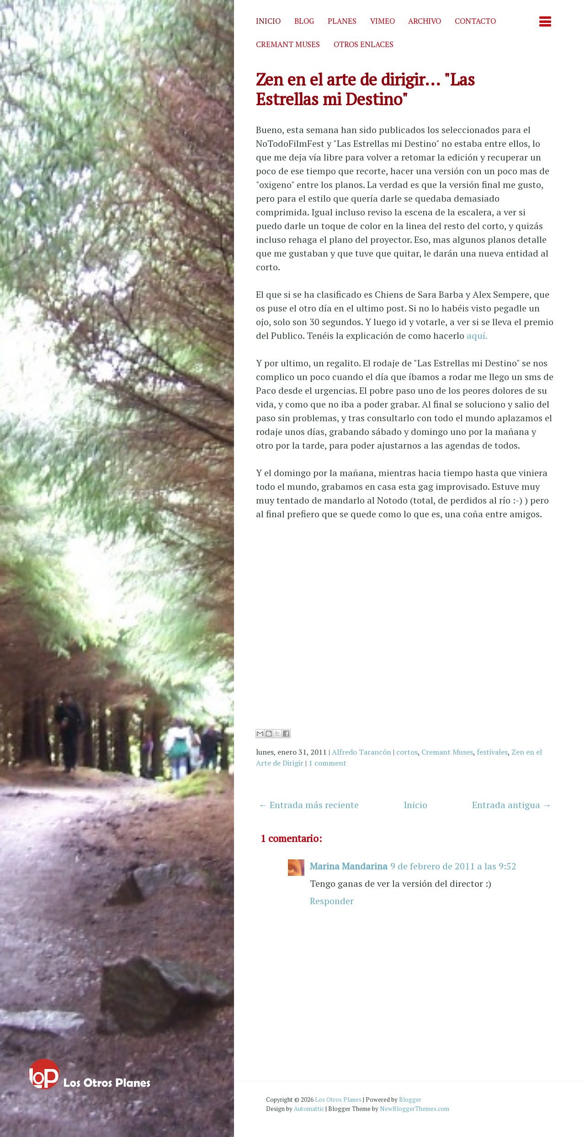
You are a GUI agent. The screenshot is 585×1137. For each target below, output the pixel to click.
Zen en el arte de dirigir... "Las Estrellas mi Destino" (365, 89)
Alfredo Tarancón (361, 752)
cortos (407, 752)
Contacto (475, 21)
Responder (332, 901)
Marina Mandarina (349, 866)
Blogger (410, 1099)
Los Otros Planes (338, 1099)
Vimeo (382, 21)
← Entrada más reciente (308, 805)
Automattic (309, 1109)
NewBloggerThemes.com (414, 1109)
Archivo (424, 21)
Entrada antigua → (512, 805)
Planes (342, 21)
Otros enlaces (364, 44)
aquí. (477, 335)
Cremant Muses (288, 44)
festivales (492, 752)
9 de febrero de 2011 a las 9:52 (453, 866)
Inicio (268, 21)
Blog (304, 21)
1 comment (327, 763)
